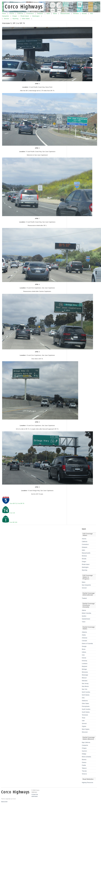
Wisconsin (85, 732)
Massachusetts (65, 13)
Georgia (84, 646)
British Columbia (86, 613)
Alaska (84, 635)
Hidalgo (84, 754)
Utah (83, 720)
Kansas (84, 658)
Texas (83, 718)
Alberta (84, 610)
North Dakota (85, 695)
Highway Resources (87, 782)
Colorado (84, 640)
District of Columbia (87, 643)
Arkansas (84, 638)
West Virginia (85, 729)
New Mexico (85, 686)
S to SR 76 (20, 503)
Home (4, 13)
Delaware (40, 13)
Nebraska (84, 680)
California (20, 13)
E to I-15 (12, 513)
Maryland (84, 666)
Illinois (83, 649)
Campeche (85, 745)
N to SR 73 (13, 503)
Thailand (84, 598)
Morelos (84, 759)
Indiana (84, 652)
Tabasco (84, 768)
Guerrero (84, 751)
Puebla (84, 765)
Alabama (84, 632)
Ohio (83, 698)
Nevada (84, 13)
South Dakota (86, 712)
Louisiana (84, 663)
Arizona (11, 13)
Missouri (84, 678)
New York (84, 689)
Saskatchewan (86, 619)
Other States (26, 18)
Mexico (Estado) (86, 756)
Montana (76, 13)
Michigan (84, 669)
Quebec (84, 616)
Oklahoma (85, 700)
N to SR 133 (13, 522)
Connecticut (30, 13)
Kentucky (84, 660)
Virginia (84, 726)
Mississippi (85, 675)
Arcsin (14, 799)
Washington (36, 16)
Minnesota (85, 672)
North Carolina (86, 692)
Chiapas (84, 748)
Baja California (86, 742)
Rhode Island (25, 16)
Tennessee (85, 715)
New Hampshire (86, 585)
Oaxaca (84, 762)
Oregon (14, 16)
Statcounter (4, 801)
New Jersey (85, 683)
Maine (55, 13)
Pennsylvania (85, 706)
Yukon (83, 621)
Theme (3, 799)
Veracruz (84, 774)
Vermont (6, 18)
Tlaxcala (84, 771)
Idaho (48, 13)
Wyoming (16, 18)
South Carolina (86, 709)
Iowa (83, 655)
